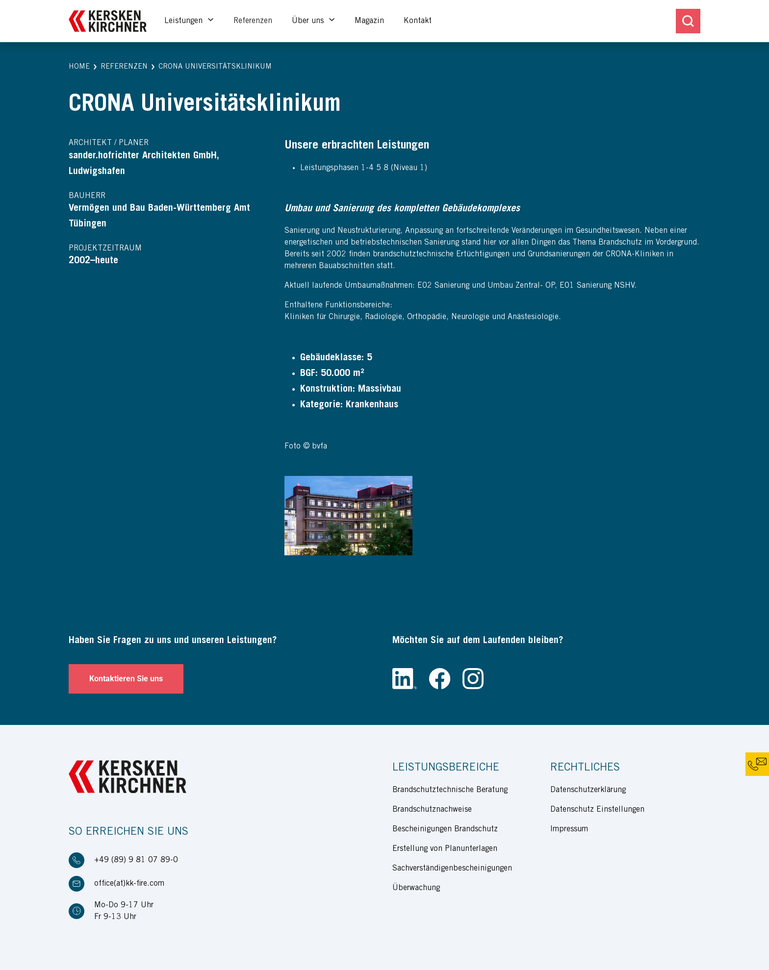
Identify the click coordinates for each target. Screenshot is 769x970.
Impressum (569, 829)
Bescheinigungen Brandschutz (445, 829)
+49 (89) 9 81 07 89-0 (136, 860)
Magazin (369, 21)
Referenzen (252, 21)
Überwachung (416, 888)
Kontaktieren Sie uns (126, 678)
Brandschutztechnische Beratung (450, 790)
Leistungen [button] (184, 21)
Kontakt (418, 21)
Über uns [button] (309, 21)
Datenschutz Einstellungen (597, 810)
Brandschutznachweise (432, 810)
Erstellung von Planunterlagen (444, 849)
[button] (79, 67)
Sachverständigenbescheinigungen (452, 868)
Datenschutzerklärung (588, 790)
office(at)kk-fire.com (129, 884)
